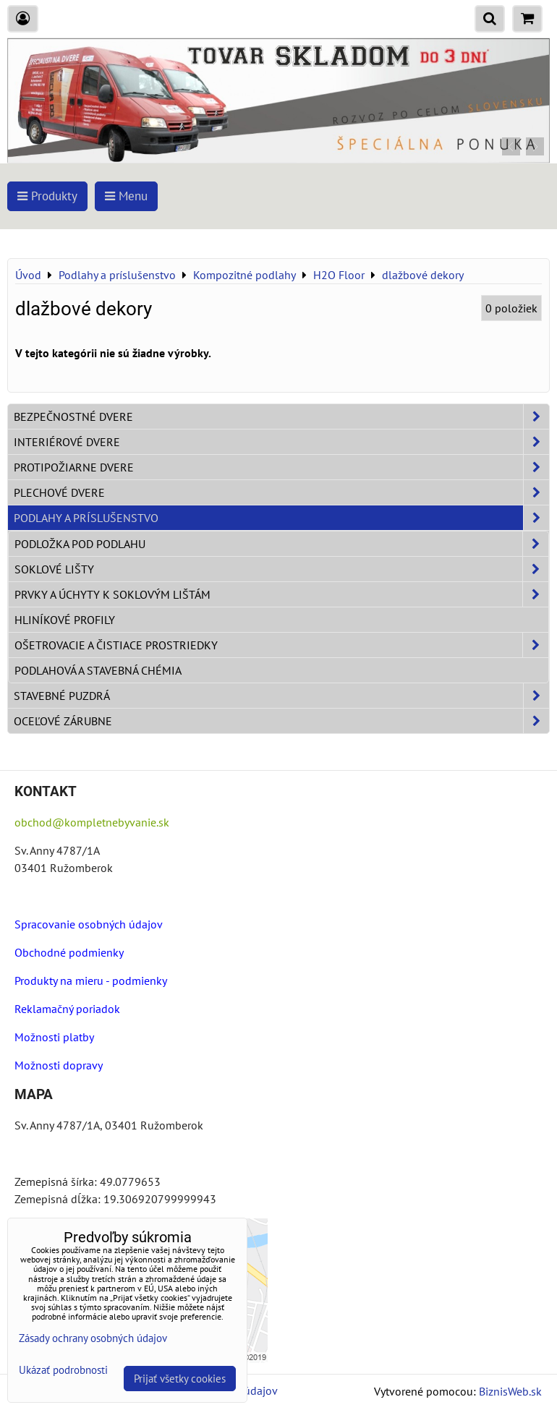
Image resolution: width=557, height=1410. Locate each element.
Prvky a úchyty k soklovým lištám (281, 594)
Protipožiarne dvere (281, 467)
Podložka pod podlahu (281, 543)
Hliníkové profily (64, 619)
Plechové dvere (281, 492)
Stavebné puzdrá (281, 695)
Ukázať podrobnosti (63, 1370)
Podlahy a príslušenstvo (281, 517)
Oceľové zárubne (281, 721)
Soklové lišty (281, 569)
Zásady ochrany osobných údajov (93, 1338)
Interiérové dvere (281, 442)
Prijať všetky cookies (180, 1378)
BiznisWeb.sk (510, 1391)
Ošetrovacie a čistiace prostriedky (281, 645)
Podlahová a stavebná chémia (98, 670)
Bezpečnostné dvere (281, 416)
